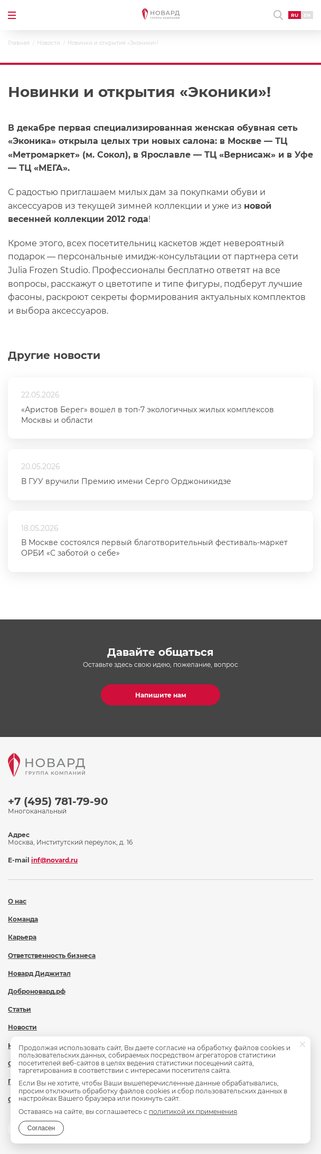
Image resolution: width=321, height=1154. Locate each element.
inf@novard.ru (54, 860)
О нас (17, 901)
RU (294, 15)
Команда (23, 919)
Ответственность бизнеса (52, 955)
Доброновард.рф (36, 991)
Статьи (19, 1009)
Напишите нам (160, 695)
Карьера (22, 937)
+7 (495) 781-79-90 (58, 801)
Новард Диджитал (39, 973)
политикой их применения (193, 1112)
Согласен (41, 1128)
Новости (22, 1027)
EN (307, 15)
